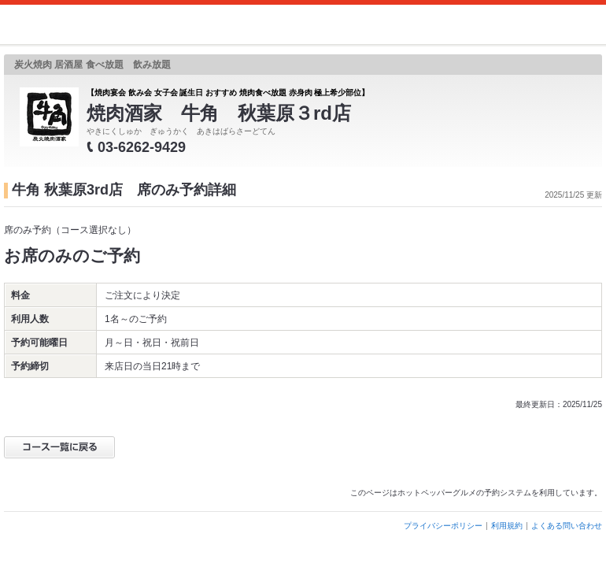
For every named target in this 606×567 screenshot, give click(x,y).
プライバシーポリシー (443, 525)
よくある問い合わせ (566, 525)
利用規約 (507, 525)
